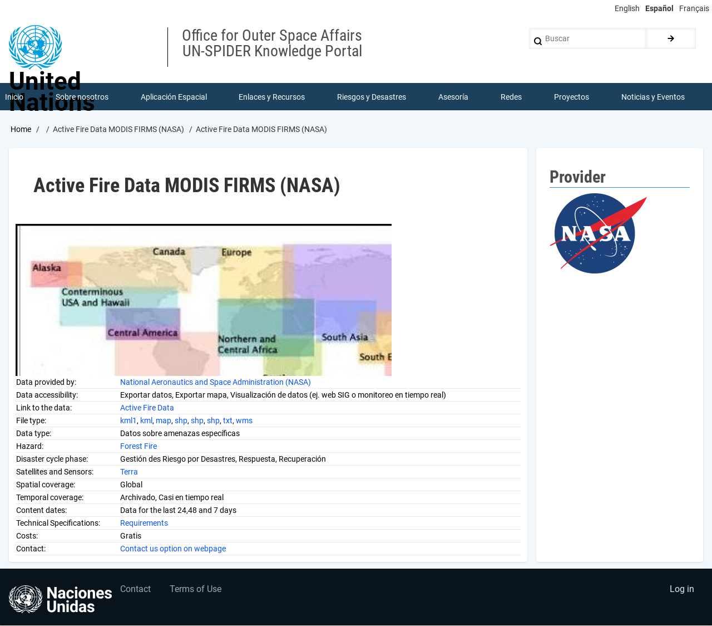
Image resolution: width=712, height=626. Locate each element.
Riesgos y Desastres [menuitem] (372, 96)
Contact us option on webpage (173, 548)
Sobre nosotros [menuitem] (82, 96)
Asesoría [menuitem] (453, 96)
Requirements (144, 523)
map (163, 420)
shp (181, 420)
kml (146, 420)
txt (228, 420)
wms (244, 420)
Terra (129, 471)
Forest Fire (138, 446)
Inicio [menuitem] (14, 96)
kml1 (128, 420)
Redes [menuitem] (511, 96)
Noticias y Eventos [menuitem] (653, 96)
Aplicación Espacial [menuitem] (174, 96)
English (627, 8)
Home (21, 129)
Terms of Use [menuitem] (196, 590)
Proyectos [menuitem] (571, 96)
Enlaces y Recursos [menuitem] (272, 96)
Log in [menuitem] (682, 590)
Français (694, 8)
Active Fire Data (147, 407)
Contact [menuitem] (136, 590)
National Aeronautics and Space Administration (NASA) (215, 382)
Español (659, 8)
